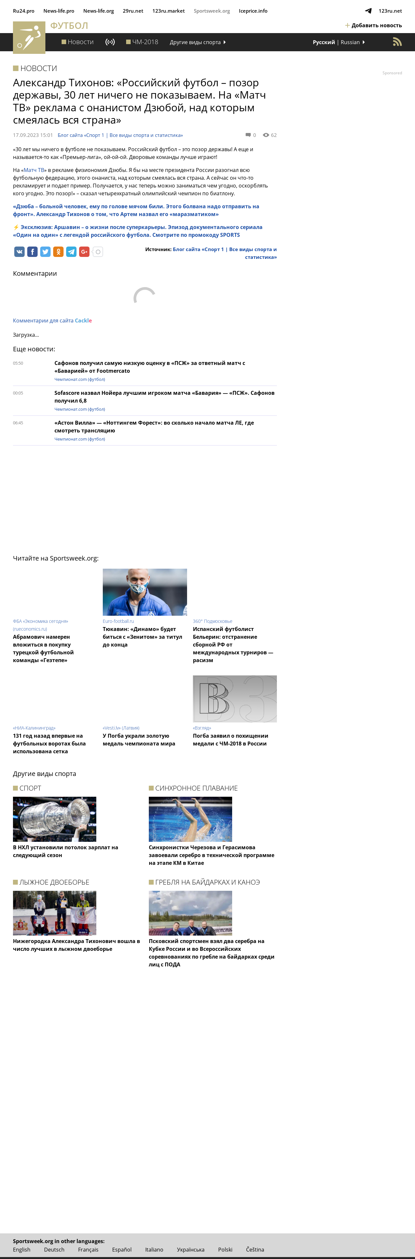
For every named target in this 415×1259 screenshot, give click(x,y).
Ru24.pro (23, 10)
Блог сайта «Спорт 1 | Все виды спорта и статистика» (120, 135)
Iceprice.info (253, 10)
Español (122, 1249)
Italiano (154, 1249)
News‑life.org (98, 10)
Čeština (255, 1249)
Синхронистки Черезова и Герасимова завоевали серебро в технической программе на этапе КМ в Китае (211, 855)
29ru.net (133, 10)
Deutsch (54, 1249)
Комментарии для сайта (52, 320)
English (21, 1249)
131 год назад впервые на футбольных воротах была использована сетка (49, 743)
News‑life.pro (58, 10)
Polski (225, 1249)
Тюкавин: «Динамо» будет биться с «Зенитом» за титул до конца (142, 636)
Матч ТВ (34, 170)
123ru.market (168, 10)
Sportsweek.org (212, 10)
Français (88, 1249)
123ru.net (390, 10)
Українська (191, 1249)
